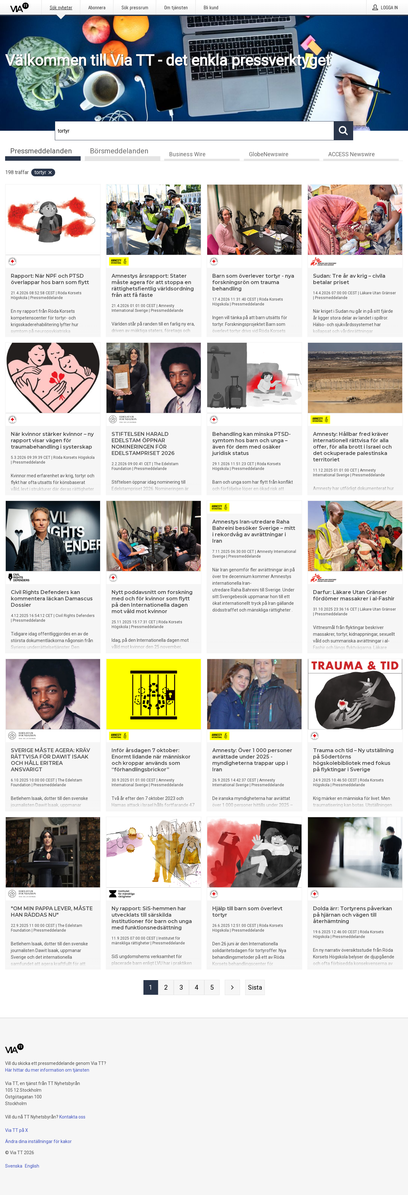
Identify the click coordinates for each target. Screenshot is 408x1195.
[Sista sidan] (255, 988)
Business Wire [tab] (187, 155)
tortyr (43, 173)
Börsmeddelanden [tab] (119, 151)
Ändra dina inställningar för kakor (38, 1141)
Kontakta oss (72, 1116)
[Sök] (194, 130)
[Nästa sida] (232, 988)
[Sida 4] (196, 988)
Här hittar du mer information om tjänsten (47, 1070)
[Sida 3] (181, 988)
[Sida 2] (166, 988)
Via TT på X (16, 1130)
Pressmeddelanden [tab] (41, 151)
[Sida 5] (212, 988)
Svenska (13, 1166)
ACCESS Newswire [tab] (351, 155)
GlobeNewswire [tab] (268, 155)
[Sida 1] (150, 988)
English (32, 1166)
